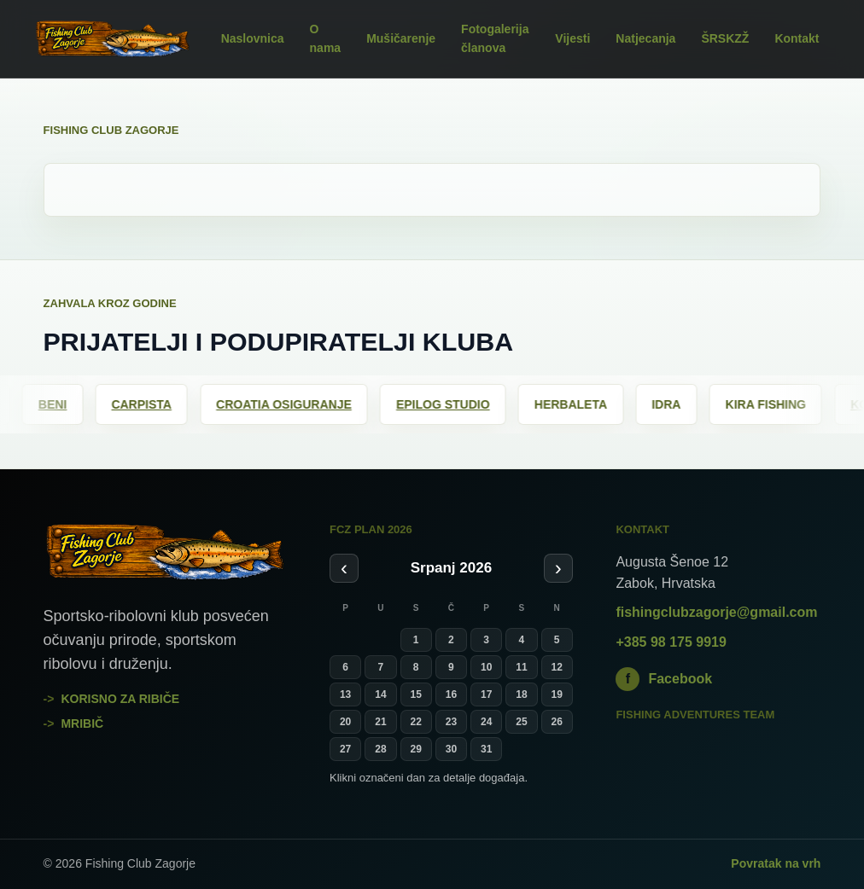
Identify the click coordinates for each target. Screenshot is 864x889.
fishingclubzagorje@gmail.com (716, 612)
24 (486, 722)
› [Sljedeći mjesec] (558, 567)
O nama (326, 38)
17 (486, 694)
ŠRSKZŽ (725, 38)
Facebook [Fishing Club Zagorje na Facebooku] (664, 679)
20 (345, 722)
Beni (66, 404)
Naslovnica (252, 38)
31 (486, 749)
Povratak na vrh (775, 863)
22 (415, 722)
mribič (82, 723)
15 (415, 694)
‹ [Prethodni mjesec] (344, 567)
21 (380, 722)
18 (521, 694)
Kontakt (796, 38)
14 (380, 694)
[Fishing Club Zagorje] (112, 39)
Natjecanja (645, 38)
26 (557, 722)
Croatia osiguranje (297, 404)
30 (451, 749)
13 (345, 694)
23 (451, 722)
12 (557, 667)
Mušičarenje (400, 38)
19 (557, 694)
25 (521, 722)
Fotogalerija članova (494, 38)
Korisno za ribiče (120, 699)
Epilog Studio (457, 404)
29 (415, 749)
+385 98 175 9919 (671, 642)
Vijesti (572, 38)
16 (451, 694)
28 (380, 749)
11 (521, 667)
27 (345, 749)
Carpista (155, 404)
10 (486, 667)
